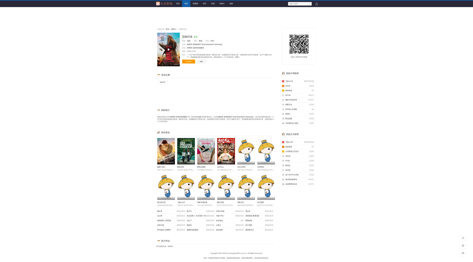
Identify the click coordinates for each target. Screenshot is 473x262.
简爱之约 (298, 104)
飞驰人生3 (181, 202)
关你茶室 (260, 167)
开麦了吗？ (230, 216)
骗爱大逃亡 (161, 167)
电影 (186, 3)
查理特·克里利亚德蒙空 (195, 48)
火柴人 (230, 225)
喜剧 (188, 41)
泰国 (200, 41)
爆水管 (171, 211)
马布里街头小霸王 (298, 123)
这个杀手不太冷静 (298, 175)
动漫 (213, 3)
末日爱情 (260, 202)
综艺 (204, 3)
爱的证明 (180, 167)
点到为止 (220, 167)
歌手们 (200, 211)
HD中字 (162, 82)
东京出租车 (241, 167)
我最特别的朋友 (200, 230)
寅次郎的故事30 (298, 179)
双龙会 (298, 165)
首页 (178, 3)
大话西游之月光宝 (298, 151)
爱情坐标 (259, 220)
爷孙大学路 (230, 211)
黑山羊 (259, 211)
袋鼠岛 (200, 225)
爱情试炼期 (201, 167)
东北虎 (298, 170)
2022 (212, 41)
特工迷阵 (259, 225)
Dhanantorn (210, 44)
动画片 (222, 3)
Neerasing (218, 44)
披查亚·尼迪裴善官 (194, 44)
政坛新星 (230, 230)
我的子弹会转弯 (298, 100)
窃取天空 (240, 202)
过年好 (298, 86)
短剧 (231, 3)
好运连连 (230, 220)
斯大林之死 (161, 202)
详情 (237, 57)
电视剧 (195, 3)
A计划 (298, 161)
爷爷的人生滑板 (298, 109)
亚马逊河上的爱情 (171, 230)
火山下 (200, 220)
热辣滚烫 (298, 90)
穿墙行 (298, 114)
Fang (203, 44)
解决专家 (220, 202)
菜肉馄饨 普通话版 (259, 216)
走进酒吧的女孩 (298, 184)
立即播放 (188, 61)
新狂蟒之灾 (259, 230)
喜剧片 (173, 29)
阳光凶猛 (298, 118)
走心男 (171, 216)
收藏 (201, 61)
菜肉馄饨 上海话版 (171, 220)
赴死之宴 (171, 225)
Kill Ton (298, 95)
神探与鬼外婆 (202, 202)
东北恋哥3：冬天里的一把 (200, 216)
